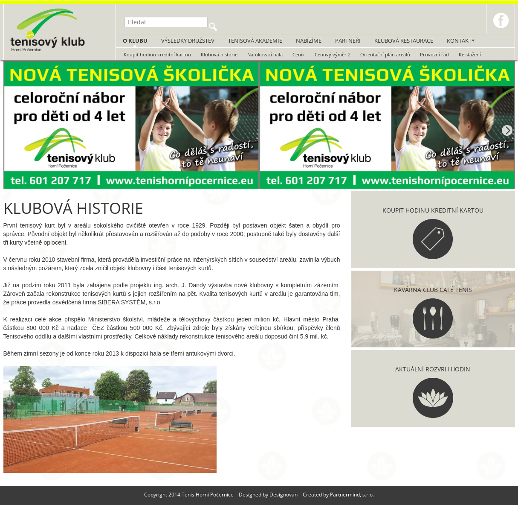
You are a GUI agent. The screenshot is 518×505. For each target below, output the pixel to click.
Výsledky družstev (187, 40)
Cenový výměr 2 (332, 54)
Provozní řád (434, 54)
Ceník (298, 54)
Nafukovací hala (265, 54)
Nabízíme (308, 40)
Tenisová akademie (255, 40)
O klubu (135, 40)
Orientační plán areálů (385, 54)
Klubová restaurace (403, 40)
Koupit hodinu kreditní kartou (157, 54)
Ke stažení (470, 54)
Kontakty (461, 40)
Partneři (348, 40)
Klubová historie (219, 54)
